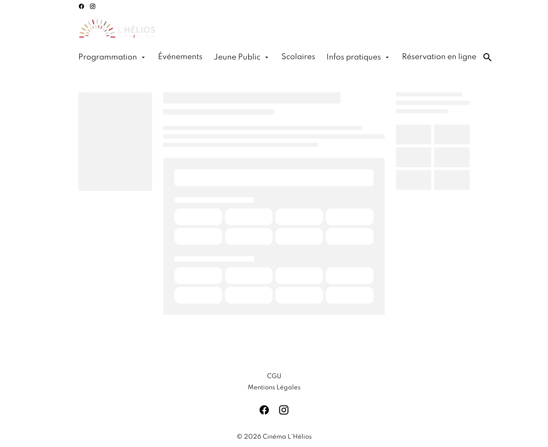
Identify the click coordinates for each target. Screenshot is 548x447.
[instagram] (92, 6)
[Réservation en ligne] (439, 57)
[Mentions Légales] (274, 387)
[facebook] (81, 6)
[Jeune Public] (242, 57)
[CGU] (274, 376)
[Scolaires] (298, 57)
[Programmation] (112, 57)
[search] (487, 57)
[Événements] (180, 57)
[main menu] (277, 57)
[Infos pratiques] (358, 57)
